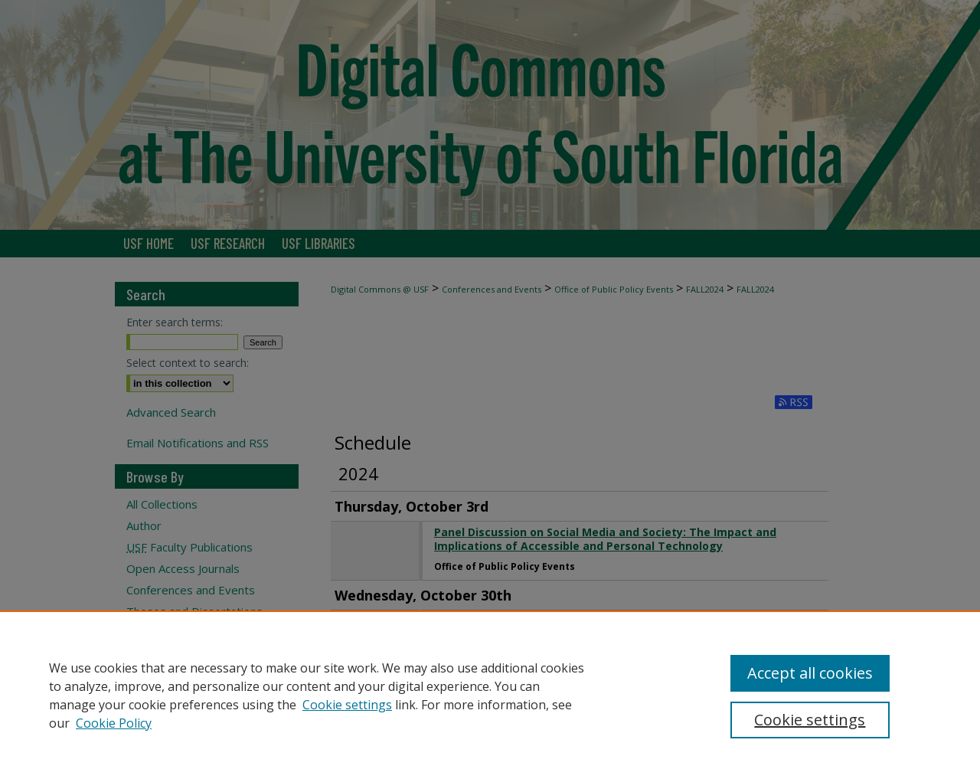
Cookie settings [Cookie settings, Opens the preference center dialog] (809, 719)
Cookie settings (347, 704)
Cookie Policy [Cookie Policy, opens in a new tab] (114, 723)
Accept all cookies (810, 673)
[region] (490, 694)
